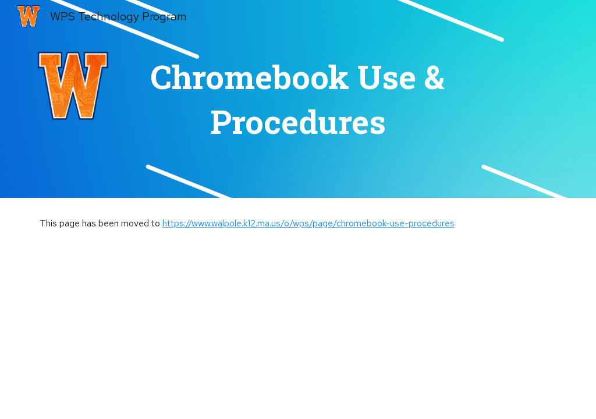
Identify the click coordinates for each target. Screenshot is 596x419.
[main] (298, 99)
